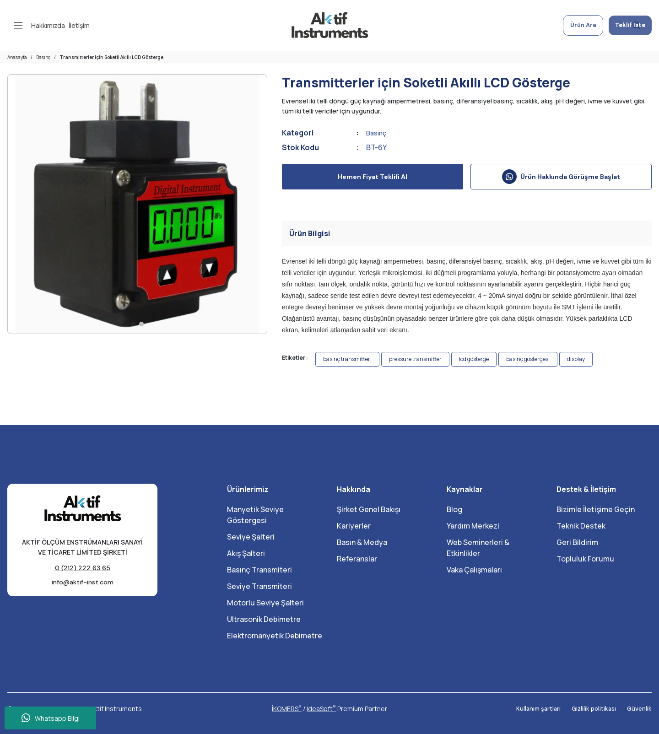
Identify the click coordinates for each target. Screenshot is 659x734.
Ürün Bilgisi (309, 233)
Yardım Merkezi (473, 526)
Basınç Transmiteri (259, 570)
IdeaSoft (321, 708)
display (576, 359)
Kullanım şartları (533, 709)
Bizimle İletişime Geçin (595, 509)
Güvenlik (639, 709)
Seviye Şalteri (251, 537)
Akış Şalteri (246, 553)
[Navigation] (18, 25)
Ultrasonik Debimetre (264, 619)
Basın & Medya (362, 542)
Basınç (377, 133)
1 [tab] (133, 324)
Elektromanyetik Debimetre (274, 636)
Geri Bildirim (577, 542)
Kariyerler (354, 526)
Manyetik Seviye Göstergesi (255, 514)
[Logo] (329, 25)
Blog (454, 509)
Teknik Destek (580, 526)
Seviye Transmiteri (259, 586)
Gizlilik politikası (591, 709)
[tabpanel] (137, 204)
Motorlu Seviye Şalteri (265, 603)
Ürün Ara (572, 26)
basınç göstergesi (528, 359)
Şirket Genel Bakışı (368, 509)
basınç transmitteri (347, 359)
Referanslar (357, 559)
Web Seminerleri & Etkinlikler (478, 547)
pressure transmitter (415, 359)
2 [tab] (141, 324)
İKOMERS (287, 708)
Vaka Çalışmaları (474, 570)
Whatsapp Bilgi (51, 718)
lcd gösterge (474, 359)
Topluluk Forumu (585, 559)
